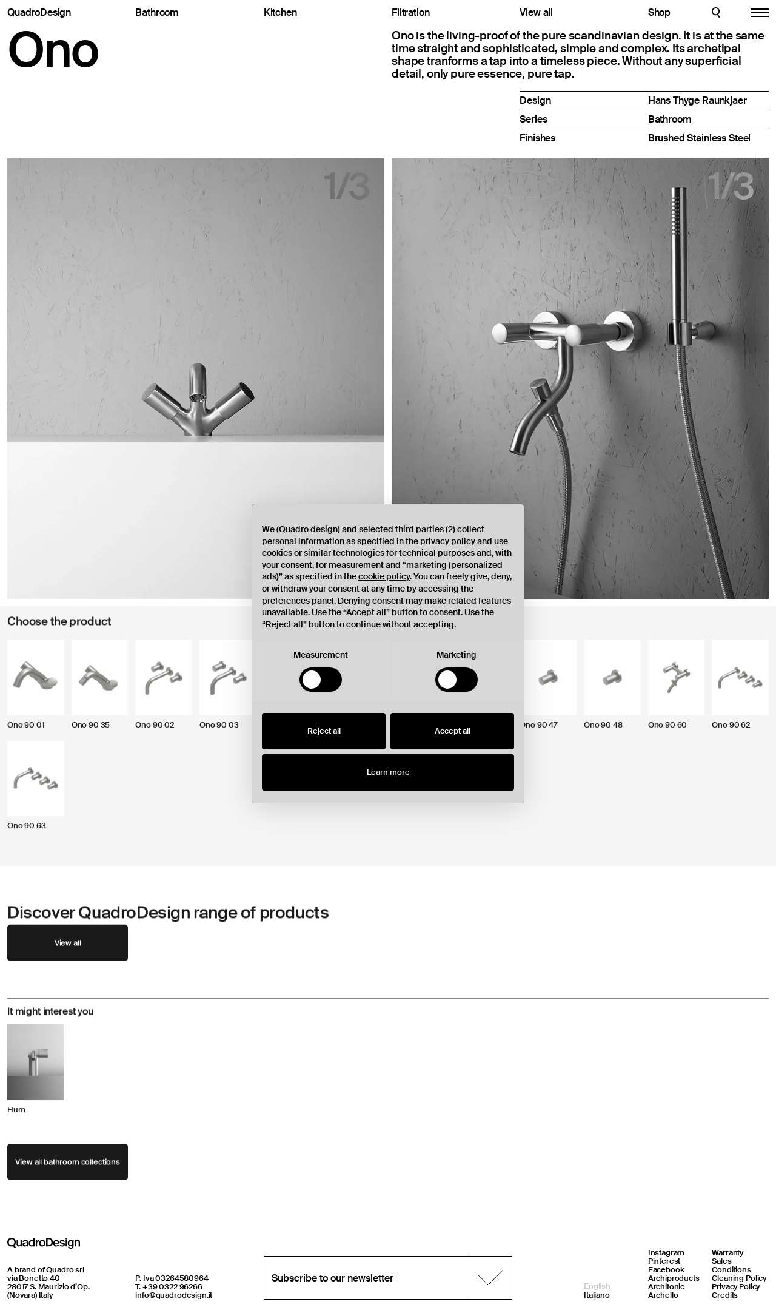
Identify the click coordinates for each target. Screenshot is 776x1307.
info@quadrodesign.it (173, 1295)
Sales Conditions (731, 1265)
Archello (663, 1295)
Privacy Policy (736, 1287)
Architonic (666, 1287)
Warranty (727, 1253)
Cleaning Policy (739, 1278)
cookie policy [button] (384, 576)
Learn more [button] (388, 772)
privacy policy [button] (447, 541)
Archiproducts (674, 1278)
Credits (725, 1295)
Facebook (666, 1270)
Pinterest (664, 1261)
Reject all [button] (324, 731)
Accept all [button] (452, 731)
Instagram (666, 1253)
